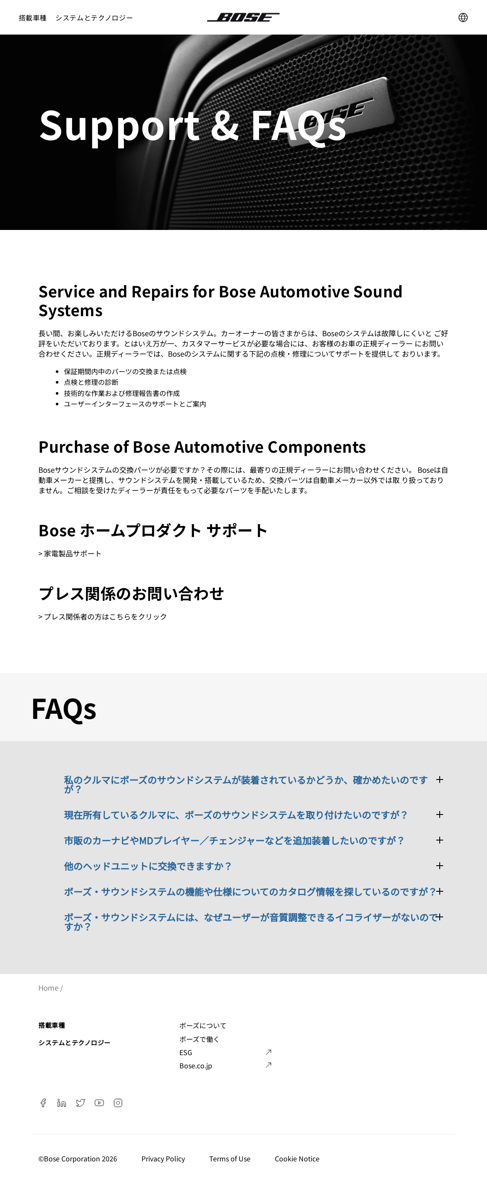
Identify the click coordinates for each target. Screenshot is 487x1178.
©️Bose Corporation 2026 (78, 1158)
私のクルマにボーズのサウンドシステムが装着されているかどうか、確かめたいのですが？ (246, 784)
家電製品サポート (73, 553)
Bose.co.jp (195, 1065)
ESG (185, 1052)
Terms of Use (230, 1158)
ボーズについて (203, 1025)
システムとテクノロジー (94, 17)
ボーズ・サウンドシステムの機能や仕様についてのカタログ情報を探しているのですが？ (250, 891)
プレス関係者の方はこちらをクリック (105, 616)
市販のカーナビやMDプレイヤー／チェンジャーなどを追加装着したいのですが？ (234, 840)
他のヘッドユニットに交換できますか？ (148, 866)
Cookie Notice (298, 1158)
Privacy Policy (164, 1158)
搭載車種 (33, 17)
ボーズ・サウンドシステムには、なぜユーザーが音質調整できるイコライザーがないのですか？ (251, 921)
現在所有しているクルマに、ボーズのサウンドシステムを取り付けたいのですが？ (236, 814)
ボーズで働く (199, 1039)
